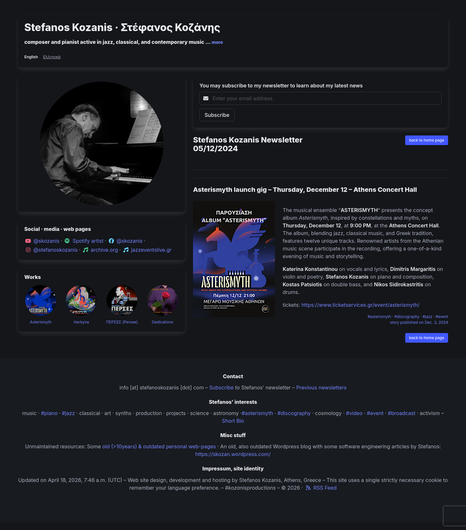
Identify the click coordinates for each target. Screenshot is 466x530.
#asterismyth (379, 316)
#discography (407, 316)
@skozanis (47, 241)
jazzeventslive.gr (151, 250)
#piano (49, 413)
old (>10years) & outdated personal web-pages (159, 446)
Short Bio (233, 421)
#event (442, 316)
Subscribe (221, 387)
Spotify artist (88, 241)
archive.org (104, 250)
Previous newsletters (321, 387)
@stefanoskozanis (56, 250)
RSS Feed (320, 488)
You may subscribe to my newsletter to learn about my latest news (281, 85)
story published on (419, 322)
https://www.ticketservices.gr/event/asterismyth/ (360, 305)
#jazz (427, 316)
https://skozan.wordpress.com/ (232, 454)
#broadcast (401, 413)
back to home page (426, 140)
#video (354, 413)
